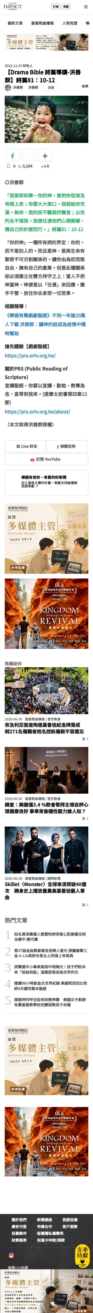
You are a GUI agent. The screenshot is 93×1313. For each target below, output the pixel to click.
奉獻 (66, 6)
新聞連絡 (44, 1219)
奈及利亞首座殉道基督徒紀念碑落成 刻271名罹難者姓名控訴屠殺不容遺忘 (45, 728)
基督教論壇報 (42, 23)
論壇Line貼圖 (18, 1267)
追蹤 (51, 87)
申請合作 (44, 1226)
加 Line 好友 (23, 446)
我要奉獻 (30, 486)
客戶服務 (69, 1226)
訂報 (56, 6)
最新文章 (15, 23)
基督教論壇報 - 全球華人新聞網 (12, 6)
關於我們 (19, 1219)
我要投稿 (69, 1219)
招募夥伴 (19, 1233)
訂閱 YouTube (45, 459)
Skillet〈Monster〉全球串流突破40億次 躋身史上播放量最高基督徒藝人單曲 (45, 891)
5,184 (25, 166)
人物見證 (69, 23)
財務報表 (19, 1240)
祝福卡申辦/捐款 (51, 1240)
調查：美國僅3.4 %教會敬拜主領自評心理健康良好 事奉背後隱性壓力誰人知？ (46, 808)
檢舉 (85, 86)
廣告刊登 (19, 1226)
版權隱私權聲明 (50, 1233)
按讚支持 (66, 446)
